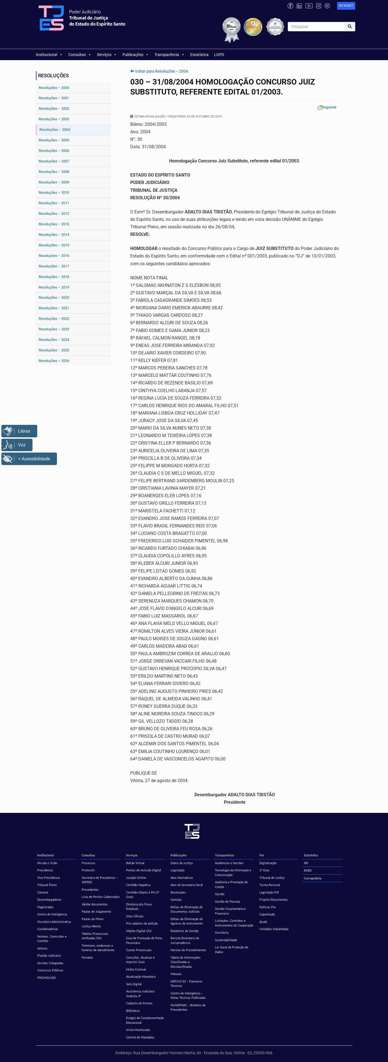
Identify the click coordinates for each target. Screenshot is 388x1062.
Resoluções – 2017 (54, 266)
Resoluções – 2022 (54, 318)
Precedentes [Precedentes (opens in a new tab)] (90, 889)
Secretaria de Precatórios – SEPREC (100, 880)
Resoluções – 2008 (54, 172)
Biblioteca (132, 1010)
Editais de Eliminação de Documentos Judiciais (187, 909)
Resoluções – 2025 (54, 350)
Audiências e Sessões (229, 863)
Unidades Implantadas (274, 929)
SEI (306, 863)
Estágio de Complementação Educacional (145, 1020)
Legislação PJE (269, 892)
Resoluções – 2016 (54, 256)
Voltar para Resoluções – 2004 (161, 71)
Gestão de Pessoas (227, 901)
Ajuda (263, 921)
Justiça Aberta (91, 926)
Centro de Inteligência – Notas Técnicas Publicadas (188, 995)
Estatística (199, 54)
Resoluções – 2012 (54, 213)
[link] (346, 6)
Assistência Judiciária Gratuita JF (140, 993)
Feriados (87, 957)
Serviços (107, 54)
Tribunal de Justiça (271, 877)
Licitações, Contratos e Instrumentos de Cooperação (234, 923)
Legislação (177, 870)
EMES (308, 870)
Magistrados (45, 907)
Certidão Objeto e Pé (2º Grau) (142, 894)
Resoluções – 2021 (54, 308)
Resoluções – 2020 (54, 297)
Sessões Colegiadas (50, 963)
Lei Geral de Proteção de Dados (231, 949)
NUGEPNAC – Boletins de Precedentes (188, 1007)
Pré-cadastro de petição (142, 923)
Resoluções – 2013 (54, 224)
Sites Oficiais (135, 916)
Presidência (45, 870)
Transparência (169, 54)
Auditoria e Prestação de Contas (231, 884)
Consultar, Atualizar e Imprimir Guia (140, 960)
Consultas (79, 54)
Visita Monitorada (138, 1030)
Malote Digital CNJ (139, 931)
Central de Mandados (140, 1037)
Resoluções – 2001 (54, 98)
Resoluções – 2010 (54, 192)
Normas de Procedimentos (188, 950)
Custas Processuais (139, 950)
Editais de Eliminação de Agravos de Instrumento (187, 921)
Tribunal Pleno (47, 885)
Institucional (49, 54)
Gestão (219, 894)
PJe (261, 855)
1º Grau (264, 870)
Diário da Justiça (181, 863)
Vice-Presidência (48, 877)
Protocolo (88, 870)
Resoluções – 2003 (54, 119)
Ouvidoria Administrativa (54, 921)
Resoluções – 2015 (54, 245)
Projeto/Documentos (273, 899)
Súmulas (176, 899)
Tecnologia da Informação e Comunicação (233, 872)
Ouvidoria (221, 932)
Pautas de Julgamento (96, 911)
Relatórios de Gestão (185, 931)
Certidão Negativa (138, 885)
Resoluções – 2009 (54, 182)
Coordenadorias (47, 929)
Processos (88, 863)
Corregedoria (313, 878)
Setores (42, 948)
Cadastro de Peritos (139, 1003)
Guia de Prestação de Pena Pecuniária (144, 940)
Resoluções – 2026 (54, 361)
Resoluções (178, 892)
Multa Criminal (136, 969)
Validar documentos (95, 904)
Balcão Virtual (135, 863)
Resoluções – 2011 (54, 203)
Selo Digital (134, 984)
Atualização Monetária (141, 976)
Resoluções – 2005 (54, 140)
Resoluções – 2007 (54, 161)
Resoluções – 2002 (54, 108)
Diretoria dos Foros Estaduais (139, 906)
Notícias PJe (267, 907)
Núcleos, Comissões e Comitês (52, 939)
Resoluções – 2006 (54, 151)
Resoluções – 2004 (54, 129)
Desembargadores (49, 899)
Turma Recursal (269, 885)
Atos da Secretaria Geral (187, 885)
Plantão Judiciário (49, 955)
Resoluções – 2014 (54, 235)
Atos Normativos (182, 877)
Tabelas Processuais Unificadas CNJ (95, 936)
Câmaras (42, 892)
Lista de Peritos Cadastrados (101, 896)
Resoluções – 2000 (54, 88)
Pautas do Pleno (92, 919)
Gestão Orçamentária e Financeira (230, 911)
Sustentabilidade (226, 940)
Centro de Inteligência (52, 914)
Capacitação (267, 914)
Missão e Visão (47, 863)
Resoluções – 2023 (54, 329)
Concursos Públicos (50, 970)
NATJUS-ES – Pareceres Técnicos (186, 983)
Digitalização (267, 863)
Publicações (135, 54)
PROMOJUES (46, 977)
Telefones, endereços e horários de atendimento (98, 948)
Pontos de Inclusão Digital (143, 870)
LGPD (219, 54)
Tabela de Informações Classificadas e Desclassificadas (186, 962)
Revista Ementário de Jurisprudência (185, 940)
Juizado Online (136, 877)
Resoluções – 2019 (54, 287)
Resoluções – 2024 (54, 340)
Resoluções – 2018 (54, 277)
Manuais (176, 974)
